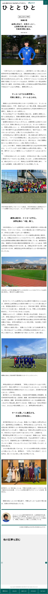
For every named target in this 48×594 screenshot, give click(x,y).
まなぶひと (14, 591)
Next (46, 563)
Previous (2, 563)
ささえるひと (33, 591)
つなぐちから (42, 591)
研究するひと (5, 591)
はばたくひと (24, 591)
